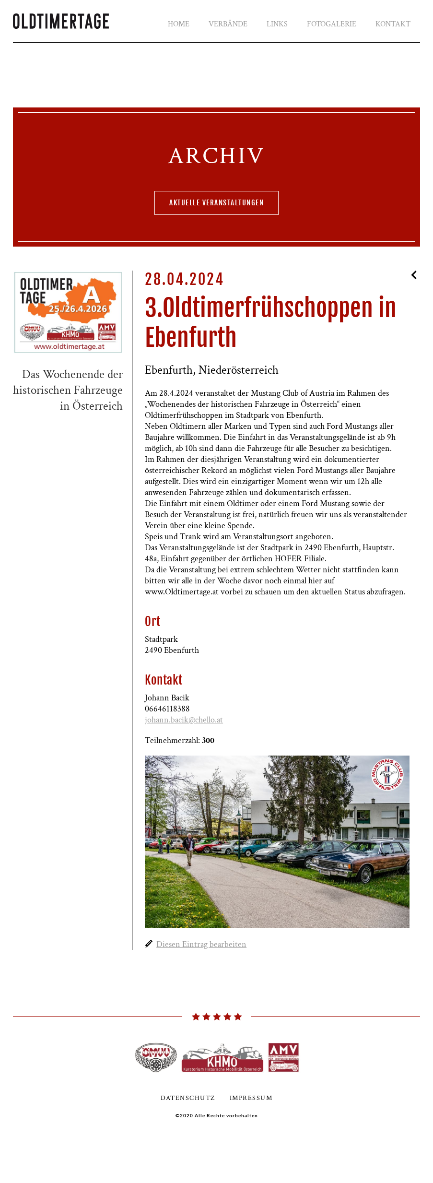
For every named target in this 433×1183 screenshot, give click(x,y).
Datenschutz (188, 1098)
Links (277, 24)
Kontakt (392, 24)
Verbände (228, 24)
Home (178, 24)
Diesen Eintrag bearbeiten (201, 944)
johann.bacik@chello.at (184, 719)
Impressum (251, 1098)
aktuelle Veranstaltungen (216, 202)
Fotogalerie (331, 24)
